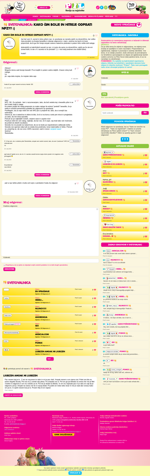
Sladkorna (109, 182)
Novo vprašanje (124, 25)
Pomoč (123, 333)
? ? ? (125, 139)
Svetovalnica (45, 16)
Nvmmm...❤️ (109, 236)
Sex (114, 342)
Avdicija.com (119, 251)
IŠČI (145, 113)
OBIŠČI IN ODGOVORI (13, 395)
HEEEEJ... (120, 269)
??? (116, 16)
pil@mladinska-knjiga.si (17, 424)
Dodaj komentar (42, 92)
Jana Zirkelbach (9, 429)
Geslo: (103, 85)
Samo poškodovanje (113, 155)
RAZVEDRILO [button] (66, 16)
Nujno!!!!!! (117, 260)
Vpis (104, 94)
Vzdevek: (104, 78)
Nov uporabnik (107, 97)
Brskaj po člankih (95, 16)
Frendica (108, 218)
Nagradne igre (80, 16)
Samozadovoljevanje (114, 200)
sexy (106, 173)
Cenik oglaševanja (63, 435)
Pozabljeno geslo (122, 97)
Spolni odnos (110, 191)
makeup (107, 209)
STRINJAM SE (75, 473)
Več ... (50, 359)
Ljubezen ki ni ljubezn (114, 164)
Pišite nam (109, 16)
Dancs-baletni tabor (113, 227)
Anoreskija (121, 315)
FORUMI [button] (55, 16)
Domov (35, 16)
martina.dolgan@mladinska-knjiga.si (69, 431)
